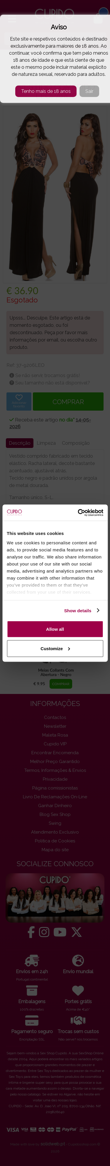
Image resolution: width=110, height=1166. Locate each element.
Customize (55, 648)
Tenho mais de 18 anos (46, 91)
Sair (89, 91)
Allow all (55, 629)
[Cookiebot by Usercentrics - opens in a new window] (78, 512)
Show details (78, 610)
